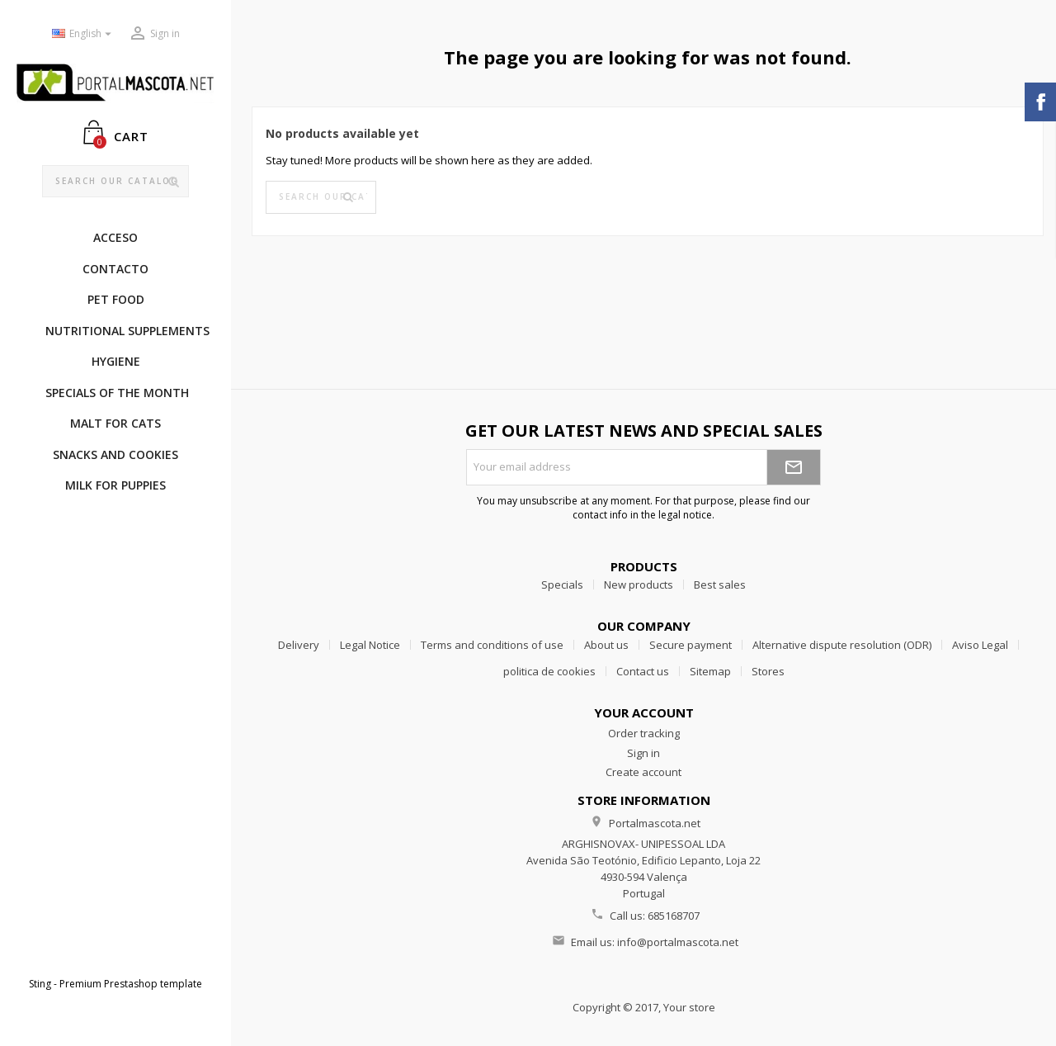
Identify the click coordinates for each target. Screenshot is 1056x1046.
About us (606, 644)
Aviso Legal (980, 644)
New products (638, 584)
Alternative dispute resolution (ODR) (841, 644)
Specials (562, 584)
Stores (768, 671)
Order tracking (644, 733)
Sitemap (710, 671)
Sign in (643, 752)
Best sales (720, 584)
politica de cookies (549, 671)
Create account (643, 771)
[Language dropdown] (84, 34)
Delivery (298, 644)
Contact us (642, 671)
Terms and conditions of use (492, 644)
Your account (644, 712)
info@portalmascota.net (677, 942)
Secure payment (690, 644)
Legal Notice (370, 644)
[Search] (116, 181)
